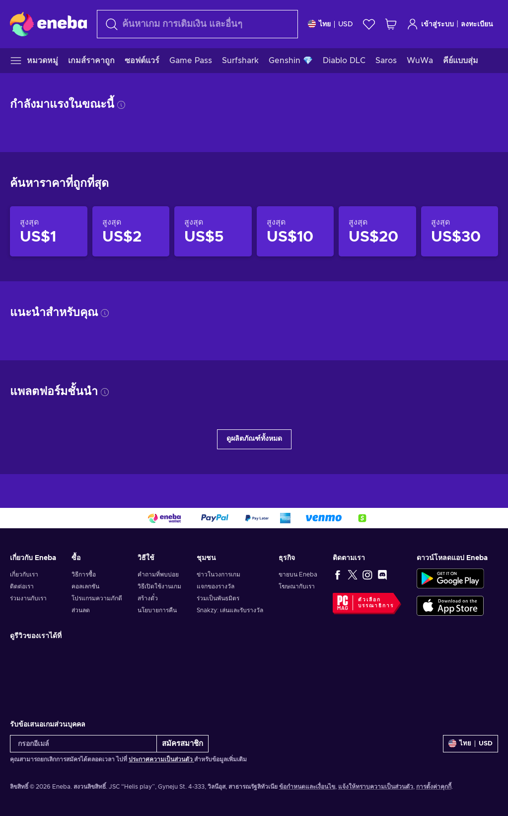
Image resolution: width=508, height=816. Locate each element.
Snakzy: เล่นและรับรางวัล (230, 610)
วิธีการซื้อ (84, 574)
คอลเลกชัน (85, 586)
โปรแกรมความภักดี (97, 598)
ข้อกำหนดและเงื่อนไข (307, 787)
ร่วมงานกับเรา (28, 598)
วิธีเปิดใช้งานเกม (159, 586)
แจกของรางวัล (215, 586)
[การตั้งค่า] (330, 24)
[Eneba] (48, 24)
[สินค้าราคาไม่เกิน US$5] (213, 231)
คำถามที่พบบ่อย (158, 574)
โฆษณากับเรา (297, 586)
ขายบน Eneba (298, 574)
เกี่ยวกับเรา (24, 574)
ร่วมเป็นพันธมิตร (218, 598)
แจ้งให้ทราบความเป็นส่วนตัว (375, 787)
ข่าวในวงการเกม (218, 574)
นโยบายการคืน (157, 610)
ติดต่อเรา (22, 586)
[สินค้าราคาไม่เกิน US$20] (377, 231)
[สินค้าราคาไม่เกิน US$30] (460, 231)
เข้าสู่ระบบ (430, 24)
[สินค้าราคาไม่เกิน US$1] (48, 231)
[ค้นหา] (197, 24)
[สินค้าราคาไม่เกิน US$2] (131, 231)
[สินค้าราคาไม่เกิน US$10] (295, 231)
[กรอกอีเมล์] (83, 743)
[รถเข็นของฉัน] (391, 24)
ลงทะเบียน (477, 24)
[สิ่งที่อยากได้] (369, 24)
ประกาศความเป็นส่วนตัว (161, 759)
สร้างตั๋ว (148, 598)
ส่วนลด (81, 610)
